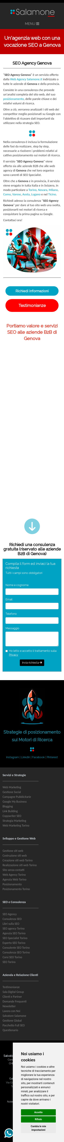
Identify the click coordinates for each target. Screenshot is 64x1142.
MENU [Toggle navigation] (32, 24)
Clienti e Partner (12, 997)
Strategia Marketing (14, 821)
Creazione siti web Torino (18, 860)
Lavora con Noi (11, 1011)
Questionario (10, 1030)
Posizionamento (12, 884)
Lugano (36, 194)
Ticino (52, 194)
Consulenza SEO (12, 919)
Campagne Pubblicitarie (17, 797)
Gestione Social (12, 792)
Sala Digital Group (13, 992)
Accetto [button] (38, 1112)
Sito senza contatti (13, 870)
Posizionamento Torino (16, 889)
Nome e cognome (17, 585)
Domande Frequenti (15, 1001)
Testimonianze (11, 987)
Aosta (26, 194)
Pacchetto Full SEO (14, 1025)
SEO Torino (9, 962)
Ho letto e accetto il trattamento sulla (32, 652)
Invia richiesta (32, 662)
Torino (33, 190)
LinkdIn (25, 757)
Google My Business (15, 801)
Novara (42, 190)
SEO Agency (10, 914)
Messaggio (12, 628)
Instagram (12, 757)
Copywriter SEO (12, 816)
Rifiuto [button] (38, 1119)
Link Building (10, 811)
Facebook (38, 757)
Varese (16, 194)
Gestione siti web (13, 851)
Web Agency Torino (14, 875)
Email (8, 599)
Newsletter (9, 1006)
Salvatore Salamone (14, 1016)
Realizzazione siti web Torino (20, 865)
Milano (53, 190)
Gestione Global (12, 1020)
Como (7, 194)
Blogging (8, 806)
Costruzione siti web (15, 855)
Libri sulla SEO (11, 924)
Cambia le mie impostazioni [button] (38, 1128)
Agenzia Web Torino (14, 879)
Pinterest (52, 757)
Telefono (11, 613)
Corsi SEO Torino (12, 957)
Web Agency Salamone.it (26, 79)
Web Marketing (12, 787)
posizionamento (13, 99)
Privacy (13, 654)
